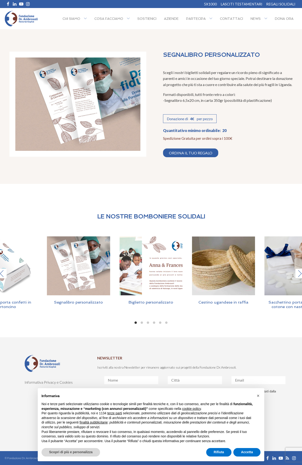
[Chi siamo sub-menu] (86, 19)
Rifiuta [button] (219, 452)
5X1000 (210, 4)
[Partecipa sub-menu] (212, 19)
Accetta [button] (247, 452)
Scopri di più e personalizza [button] (70, 452)
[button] (258, 395)
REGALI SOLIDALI (280, 4)
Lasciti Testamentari (241, 4)
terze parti (114, 413)
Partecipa (196, 19)
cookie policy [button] (191, 409)
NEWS (256, 19)
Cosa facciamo (108, 19)
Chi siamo (71, 19)
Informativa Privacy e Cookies (49, 382)
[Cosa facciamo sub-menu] (129, 19)
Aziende (171, 19)
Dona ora (284, 19)
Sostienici (146, 19)
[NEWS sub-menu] (266, 19)
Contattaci (231, 19)
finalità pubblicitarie (94, 422)
